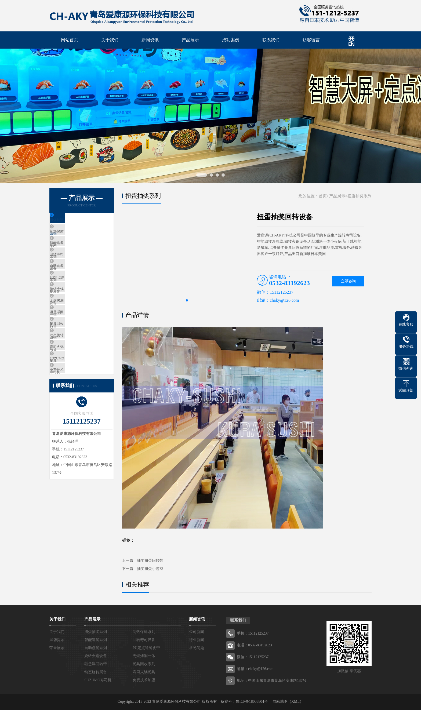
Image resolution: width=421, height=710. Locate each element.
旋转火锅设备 (72, 316)
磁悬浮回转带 (72, 348)
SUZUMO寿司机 (74, 411)
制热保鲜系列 (72, 237)
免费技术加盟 (72, 427)
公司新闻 (196, 632)
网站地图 (280, 702)
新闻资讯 (150, 40)
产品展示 (190, 40)
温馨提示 (56, 640)
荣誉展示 (56, 648)
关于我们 (109, 40)
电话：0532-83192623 (254, 645)
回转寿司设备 (72, 269)
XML (295, 702)
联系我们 (271, 40)
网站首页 (69, 40)
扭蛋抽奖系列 (72, 221)
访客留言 (311, 40)
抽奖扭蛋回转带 (150, 561)
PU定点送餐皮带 (75, 300)
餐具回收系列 (72, 364)
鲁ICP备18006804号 (252, 702)
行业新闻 (196, 640)
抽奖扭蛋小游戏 (150, 569)
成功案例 (230, 40)
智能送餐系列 (72, 253)
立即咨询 (348, 281)
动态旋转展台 (72, 379)
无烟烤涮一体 (72, 332)
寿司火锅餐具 (72, 395)
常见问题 (196, 648)
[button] (187, 301)
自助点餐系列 (72, 284)
